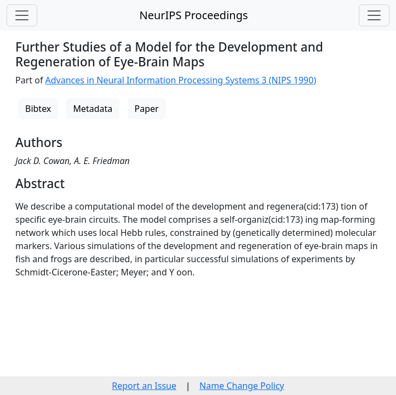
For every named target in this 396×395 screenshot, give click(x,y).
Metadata (92, 109)
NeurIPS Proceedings (193, 15)
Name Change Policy (241, 386)
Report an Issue (144, 386)
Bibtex (38, 109)
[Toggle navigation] (22, 15)
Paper (147, 109)
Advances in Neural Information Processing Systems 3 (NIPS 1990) (181, 80)
